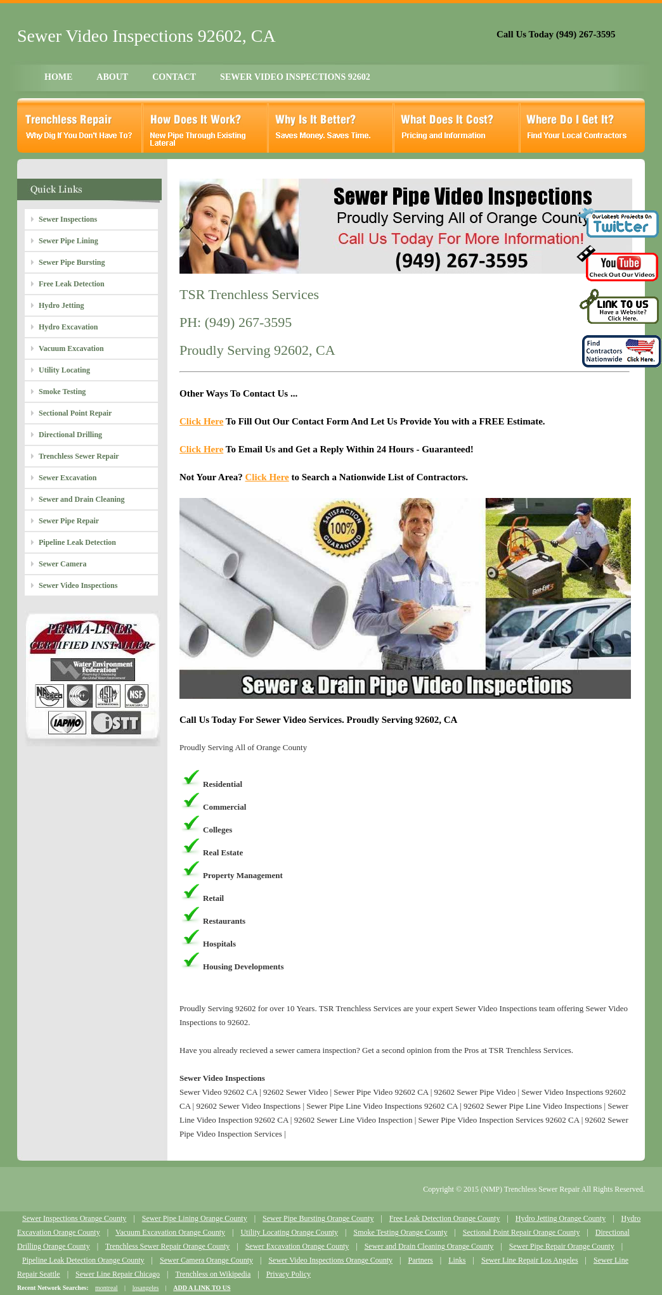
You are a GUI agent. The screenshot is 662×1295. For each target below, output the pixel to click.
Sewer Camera (62, 563)
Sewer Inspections (68, 219)
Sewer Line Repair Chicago (117, 1274)
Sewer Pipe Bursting (72, 262)
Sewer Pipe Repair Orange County (561, 1246)
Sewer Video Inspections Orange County (330, 1260)
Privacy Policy (288, 1274)
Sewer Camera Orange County (206, 1260)
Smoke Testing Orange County (400, 1232)
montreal (106, 1287)
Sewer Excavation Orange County (297, 1246)
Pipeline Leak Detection (77, 542)
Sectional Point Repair (75, 413)
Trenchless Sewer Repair (79, 456)
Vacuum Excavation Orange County (170, 1232)
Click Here (201, 421)
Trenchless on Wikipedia (212, 1274)
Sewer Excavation (67, 477)
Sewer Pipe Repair (69, 520)
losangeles (146, 1287)
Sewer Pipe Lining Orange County (194, 1218)
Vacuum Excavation (71, 348)
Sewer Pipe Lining (68, 240)
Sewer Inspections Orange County (74, 1218)
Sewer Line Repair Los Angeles (529, 1260)
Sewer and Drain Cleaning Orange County (429, 1246)
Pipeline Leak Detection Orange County (83, 1260)
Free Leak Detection (72, 283)
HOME (58, 77)
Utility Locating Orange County (289, 1232)
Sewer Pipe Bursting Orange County (318, 1218)
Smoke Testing (62, 391)
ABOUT (112, 77)
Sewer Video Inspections (78, 585)
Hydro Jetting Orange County (561, 1218)
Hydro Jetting (61, 305)
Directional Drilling (70, 434)
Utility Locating (64, 370)
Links (456, 1260)
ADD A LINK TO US (201, 1287)
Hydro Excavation (68, 326)
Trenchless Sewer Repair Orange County (167, 1246)
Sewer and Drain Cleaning (81, 499)
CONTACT (174, 77)
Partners (420, 1260)
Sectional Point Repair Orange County (521, 1232)
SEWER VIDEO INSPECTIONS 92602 (295, 77)
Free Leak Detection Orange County (444, 1218)
